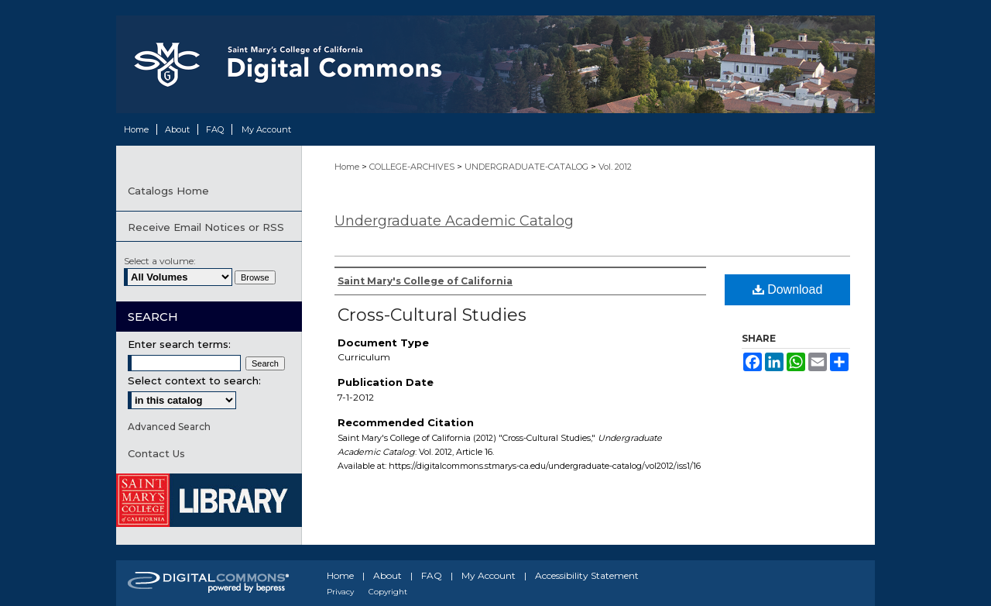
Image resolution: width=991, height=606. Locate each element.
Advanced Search (169, 426)
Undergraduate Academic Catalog (454, 220)
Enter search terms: (179, 344)
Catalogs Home (168, 190)
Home (348, 166)
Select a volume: (160, 261)
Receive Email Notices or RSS (206, 227)
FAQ (431, 575)
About (387, 575)
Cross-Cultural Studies (432, 315)
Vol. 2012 (615, 166)
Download (788, 289)
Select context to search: (194, 380)
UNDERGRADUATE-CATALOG (528, 166)
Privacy (340, 592)
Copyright (388, 592)
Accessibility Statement (587, 575)
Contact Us (156, 453)
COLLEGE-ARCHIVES (413, 166)
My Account (488, 575)
